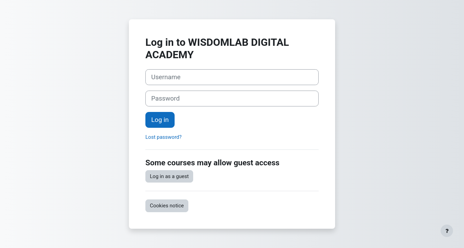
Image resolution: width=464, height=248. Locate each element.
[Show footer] (447, 231)
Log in (160, 120)
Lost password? (163, 137)
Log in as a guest (169, 176)
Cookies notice (167, 206)
